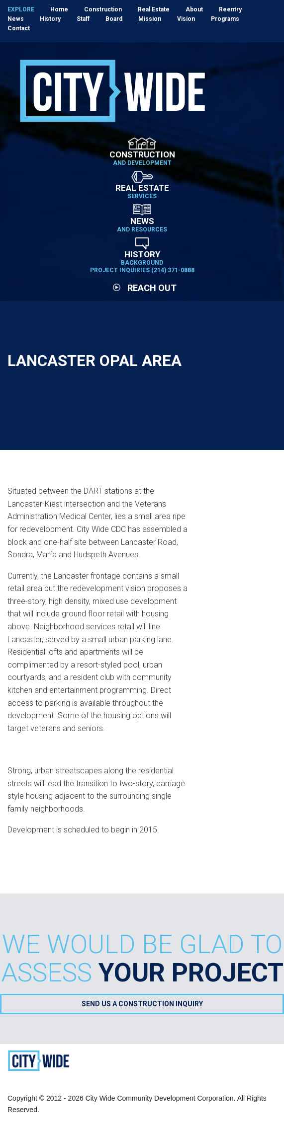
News (15, 18)
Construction (103, 9)
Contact (18, 28)
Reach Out (145, 288)
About (194, 9)
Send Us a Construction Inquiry (142, 1004)
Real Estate (154, 9)
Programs (225, 18)
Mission (149, 18)
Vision (186, 18)
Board (113, 18)
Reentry (230, 9)
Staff (83, 18)
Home (59, 9)
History (50, 18)
